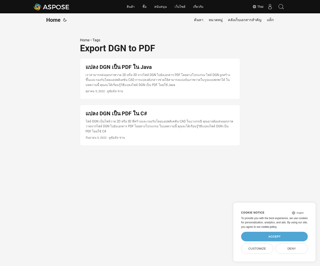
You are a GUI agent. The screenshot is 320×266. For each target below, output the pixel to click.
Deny (292, 248)
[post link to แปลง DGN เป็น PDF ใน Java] (160, 78)
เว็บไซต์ (180, 6)
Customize (257, 248)
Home (53, 20)
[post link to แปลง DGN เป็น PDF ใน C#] (160, 125)
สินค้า (131, 6)
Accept (274, 236)
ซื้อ (144, 6)
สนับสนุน (160, 6)
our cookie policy (266, 226)
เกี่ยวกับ (198, 6)
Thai (257, 7)
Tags (96, 40)
